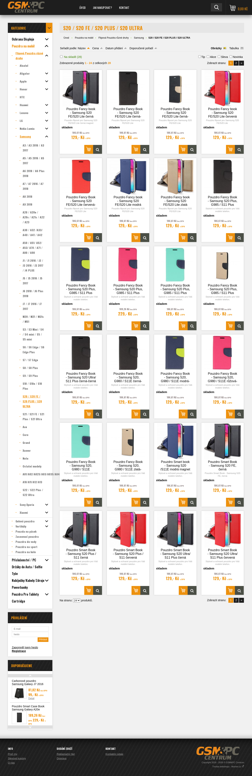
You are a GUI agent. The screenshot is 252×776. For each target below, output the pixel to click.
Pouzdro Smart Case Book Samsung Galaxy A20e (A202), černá (28, 709)
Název (82, 48)
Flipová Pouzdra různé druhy (113, 37)
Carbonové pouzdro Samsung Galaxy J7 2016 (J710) (27, 684)
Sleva (224, 56)
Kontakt (124, 7)
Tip (203, 56)
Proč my (12, 754)
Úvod (82, 7)
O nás (11, 762)
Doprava (61, 758)
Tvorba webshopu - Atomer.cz (228, 766)
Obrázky (216, 48)
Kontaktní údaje (114, 754)
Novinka (238, 56)
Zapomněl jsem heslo (25, 647)
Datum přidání (114, 48)
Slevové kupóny (17, 758)
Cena (95, 48)
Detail (31, 698)
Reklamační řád (66, 754)
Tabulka (234, 48)
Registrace (19, 651)
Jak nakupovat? (102, 7)
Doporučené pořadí (141, 48)
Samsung (139, 37)
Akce (213, 56)
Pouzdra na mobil (84, 37)
